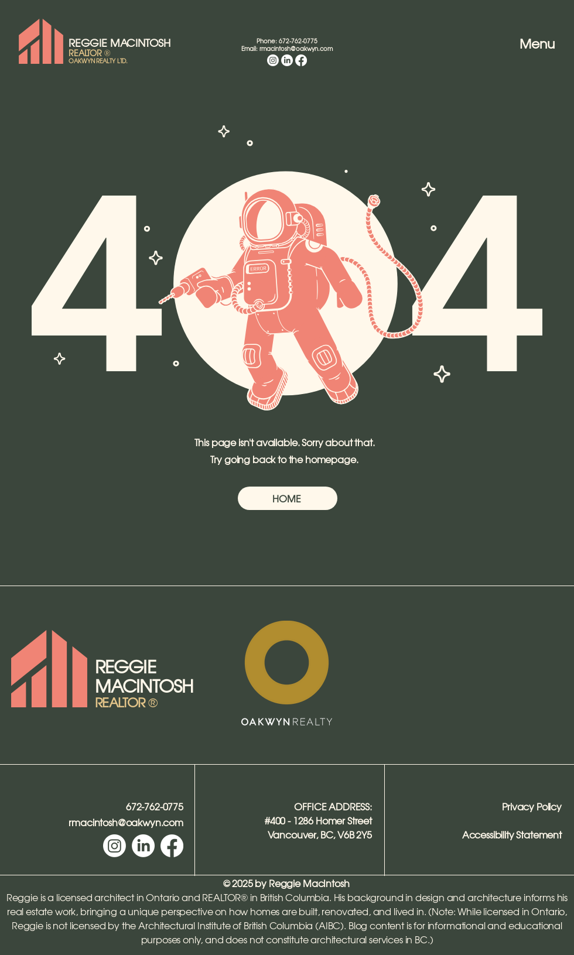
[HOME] (287, 498)
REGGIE (89, 42)
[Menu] (526, 43)
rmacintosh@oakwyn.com (296, 48)
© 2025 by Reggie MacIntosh (286, 883)
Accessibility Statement (512, 834)
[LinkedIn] (287, 60)
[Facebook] (301, 60)
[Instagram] (273, 60)
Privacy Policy (532, 806)
